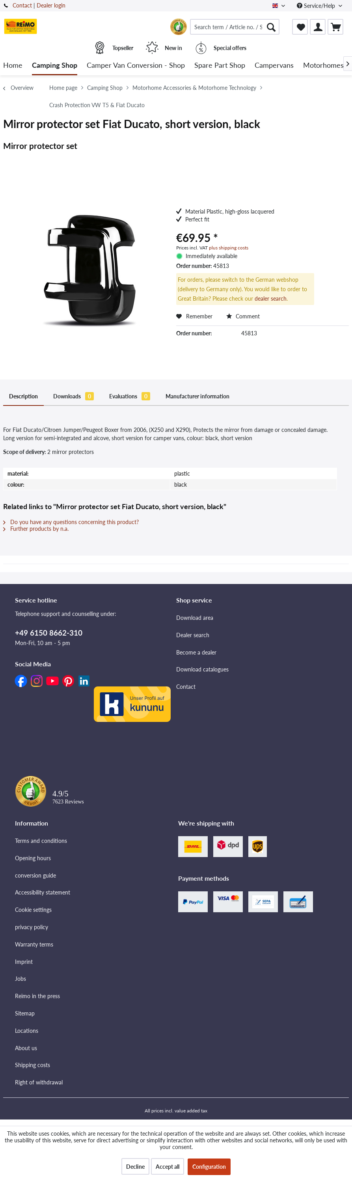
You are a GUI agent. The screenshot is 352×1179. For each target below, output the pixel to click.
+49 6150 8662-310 (48, 632)
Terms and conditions (41, 840)
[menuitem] (234, 27)
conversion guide (35, 875)
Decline (135, 1166)
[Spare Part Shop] (219, 65)
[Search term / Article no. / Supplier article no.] (234, 27)
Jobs (20, 978)
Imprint (24, 961)
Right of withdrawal (39, 1082)
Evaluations (129, 396)
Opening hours (33, 858)
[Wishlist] (300, 27)
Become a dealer (196, 652)
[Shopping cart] (335, 27)
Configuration (209, 1166)
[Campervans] (274, 65)
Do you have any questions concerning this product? (71, 522)
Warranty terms (34, 944)
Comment (243, 316)
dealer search (271, 298)
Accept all (167, 1166)
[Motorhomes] (323, 65)
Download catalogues (202, 669)
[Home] (12, 65)
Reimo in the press (37, 996)
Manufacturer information (197, 396)
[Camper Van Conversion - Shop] (136, 65)
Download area (194, 617)
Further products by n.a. (36, 528)
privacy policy (31, 927)
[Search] (271, 27)
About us (26, 1048)
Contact (22, 5)
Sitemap (25, 1013)
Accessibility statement (42, 892)
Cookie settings (33, 909)
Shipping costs (32, 1065)
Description (23, 396)
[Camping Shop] (54, 65)
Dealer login (51, 5)
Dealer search (192, 635)
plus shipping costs (228, 248)
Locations (26, 1030)
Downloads (73, 396)
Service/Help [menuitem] (317, 5)
